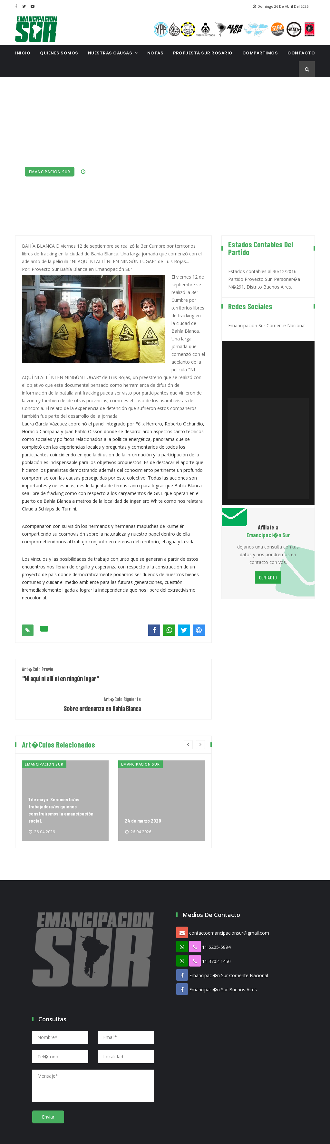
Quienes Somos (59, 53)
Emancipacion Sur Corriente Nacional (267, 324)
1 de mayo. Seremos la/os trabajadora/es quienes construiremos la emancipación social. (61, 777)
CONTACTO (301, 53)
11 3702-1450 (216, 930)
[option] (65, 769)
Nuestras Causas (110, 53)
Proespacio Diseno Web (198, 1134)
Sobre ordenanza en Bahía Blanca (162, 672)
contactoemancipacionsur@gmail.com (229, 902)
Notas (155, 53)
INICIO (22, 53)
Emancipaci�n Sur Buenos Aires (223, 958)
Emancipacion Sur (49, 172)
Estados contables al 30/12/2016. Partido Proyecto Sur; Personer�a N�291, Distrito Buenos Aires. (264, 278)
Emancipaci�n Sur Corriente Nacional (228, 944)
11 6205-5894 (216, 916)
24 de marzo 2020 (143, 789)
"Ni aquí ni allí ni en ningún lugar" (64, 672)
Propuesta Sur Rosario (203, 53)
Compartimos (260, 53)
